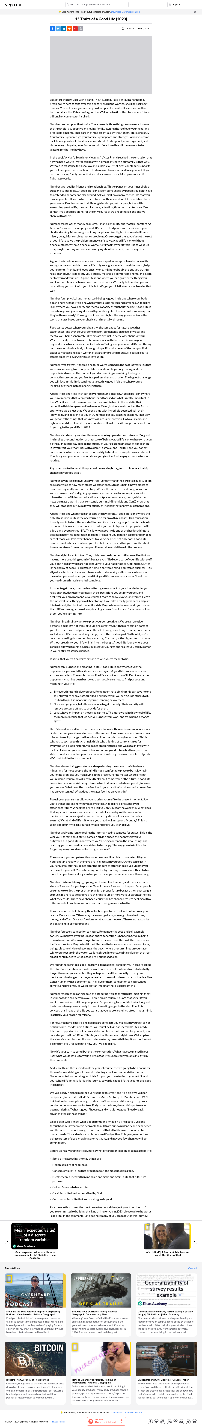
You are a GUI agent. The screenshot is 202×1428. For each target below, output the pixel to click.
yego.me (13, 4)
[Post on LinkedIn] (63, 28)
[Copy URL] (80, 28)
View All (192, 1268)
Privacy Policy (58, 1421)
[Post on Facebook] (52, 28)
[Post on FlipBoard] (75, 28)
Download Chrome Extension (125, 12)
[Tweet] (58, 28)
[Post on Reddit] (69, 28)
